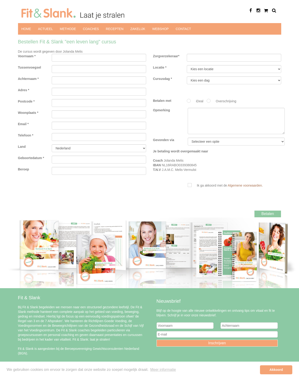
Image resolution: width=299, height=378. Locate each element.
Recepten (114, 29)
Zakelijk (137, 29)
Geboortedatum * (31, 158)
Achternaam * (28, 79)
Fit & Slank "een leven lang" (234, 69)
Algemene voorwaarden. (245, 185)
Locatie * (159, 67)
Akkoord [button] (276, 370)
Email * (23, 124)
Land (22, 146)
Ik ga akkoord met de (230, 185)
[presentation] (227, 201)
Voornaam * (27, 56)
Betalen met (162, 101)
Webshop (160, 29)
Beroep (23, 169)
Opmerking (161, 110)
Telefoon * (25, 135)
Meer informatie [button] (163, 370)
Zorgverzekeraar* (166, 56)
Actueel (45, 29)
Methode (68, 29)
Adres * (23, 90)
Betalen (267, 214)
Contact (183, 29)
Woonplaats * (28, 113)
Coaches (91, 29)
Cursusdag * (162, 79)
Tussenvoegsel (29, 67)
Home (26, 29)
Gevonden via (163, 140)
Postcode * (26, 101)
